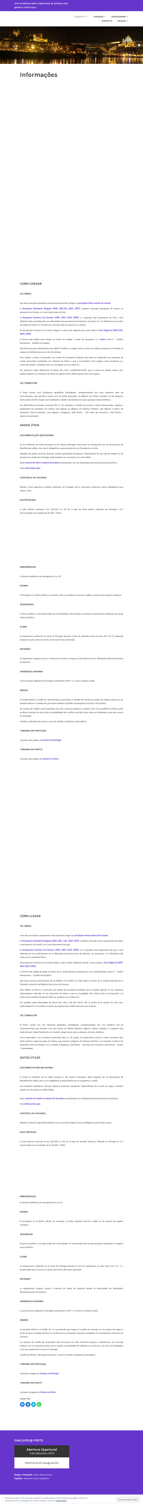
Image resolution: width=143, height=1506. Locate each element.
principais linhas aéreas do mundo (95, 303)
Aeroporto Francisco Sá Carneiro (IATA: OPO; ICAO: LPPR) (50, 317)
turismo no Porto (51, 758)
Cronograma (118, 16)
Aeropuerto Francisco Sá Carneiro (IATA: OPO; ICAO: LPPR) (50, 950)
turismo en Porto (48, 1392)
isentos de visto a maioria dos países (42, 462)
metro (103, 339)
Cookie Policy (61, 1501)
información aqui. (32, 1104)
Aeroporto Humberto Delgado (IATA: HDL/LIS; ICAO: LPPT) (51, 308)
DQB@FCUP (80, 16)
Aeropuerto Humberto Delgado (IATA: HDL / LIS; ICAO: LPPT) (50, 940)
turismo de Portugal (52, 740)
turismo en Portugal (49, 1373)
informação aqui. (33, 468)
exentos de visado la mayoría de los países (45, 1098)
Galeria (121, 21)
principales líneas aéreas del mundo (91, 935)
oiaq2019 (98, 16)
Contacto (107, 21)
